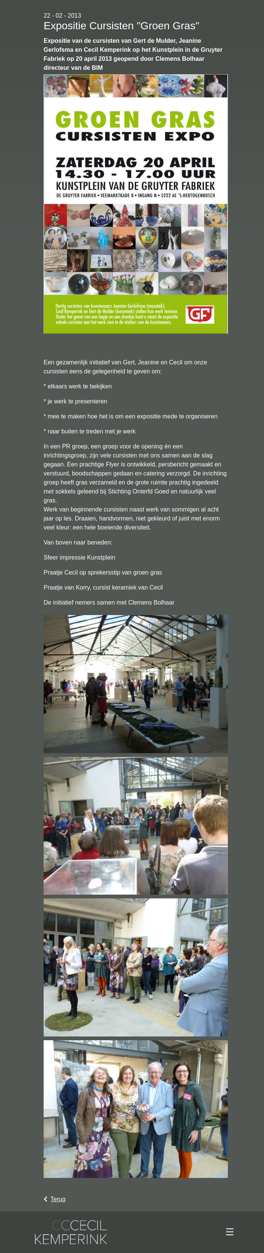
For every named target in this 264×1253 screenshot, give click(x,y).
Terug (54, 1199)
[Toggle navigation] (230, 1232)
